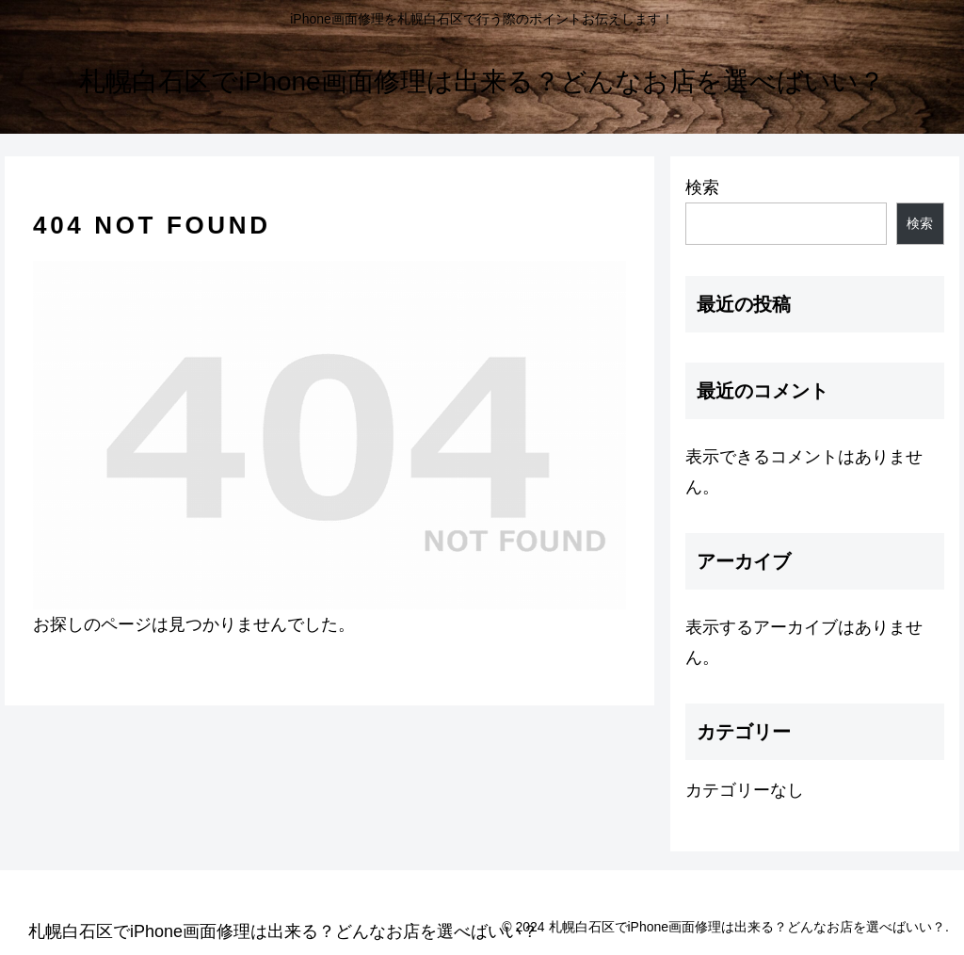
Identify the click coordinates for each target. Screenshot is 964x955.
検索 (702, 187)
